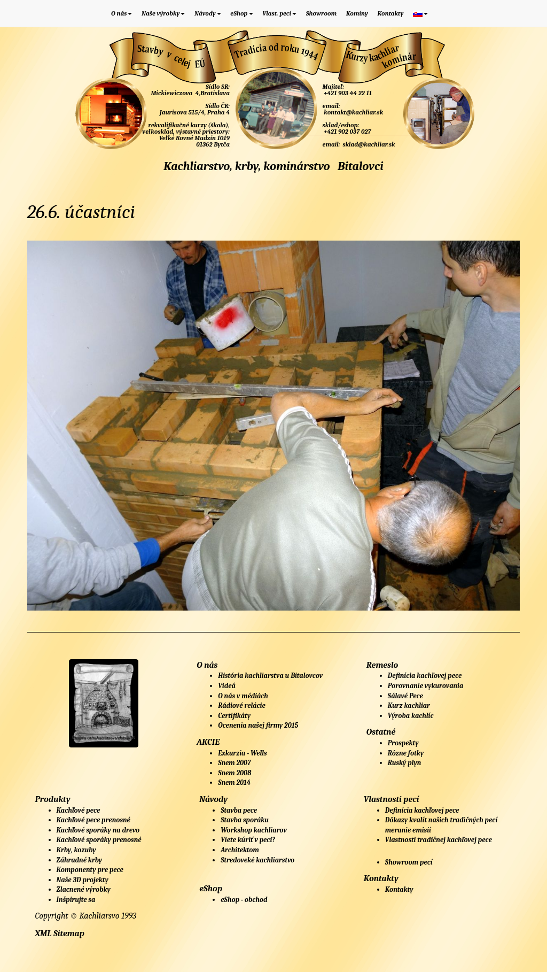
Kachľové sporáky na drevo (98, 830)
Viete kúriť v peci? (248, 840)
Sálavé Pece (405, 696)
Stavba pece (239, 810)
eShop (241, 13)
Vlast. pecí (279, 13)
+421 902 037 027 (347, 131)
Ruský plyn (404, 763)
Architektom (240, 850)
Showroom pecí (409, 862)
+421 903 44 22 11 (347, 93)
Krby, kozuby (76, 850)
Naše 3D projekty (82, 880)
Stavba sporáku (245, 820)
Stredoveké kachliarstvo (257, 860)
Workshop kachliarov (254, 830)
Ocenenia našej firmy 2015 (258, 725)
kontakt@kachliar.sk (353, 112)
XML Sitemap (59, 933)
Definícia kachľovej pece (425, 676)
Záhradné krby (80, 860)
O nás (121, 13)
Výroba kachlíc (411, 716)
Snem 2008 (234, 773)
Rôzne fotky (406, 753)
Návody (207, 13)
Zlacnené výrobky (84, 889)
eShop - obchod (244, 900)
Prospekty (403, 743)
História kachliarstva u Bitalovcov (270, 676)
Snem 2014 (234, 782)
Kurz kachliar (409, 705)
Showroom (321, 13)
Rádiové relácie (241, 705)
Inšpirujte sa (76, 900)
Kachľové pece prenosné (93, 820)
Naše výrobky (163, 13)
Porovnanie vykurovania (425, 686)
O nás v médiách (243, 696)
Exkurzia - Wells (242, 753)
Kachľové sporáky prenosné (99, 840)
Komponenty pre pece (90, 870)
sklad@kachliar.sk (368, 144)
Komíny (357, 13)
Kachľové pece (78, 810)
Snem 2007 (234, 763)
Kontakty (390, 13)
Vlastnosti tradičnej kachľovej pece (438, 840)
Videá (227, 686)
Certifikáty (234, 716)
